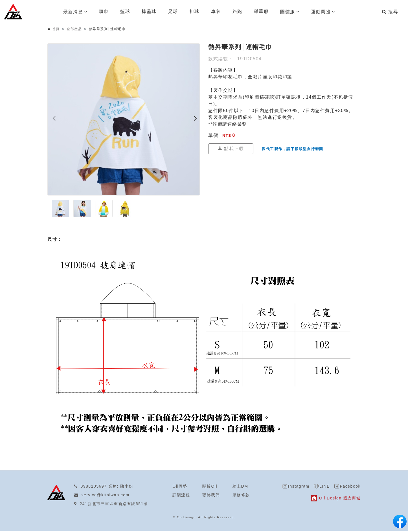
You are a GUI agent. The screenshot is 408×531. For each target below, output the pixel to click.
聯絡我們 (211, 495)
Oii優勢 (179, 486)
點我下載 (231, 148)
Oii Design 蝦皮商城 (340, 498)
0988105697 (94, 486)
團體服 (287, 11)
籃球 (125, 11)
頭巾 (104, 11)
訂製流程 (181, 495)
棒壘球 (149, 11)
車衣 (216, 11)
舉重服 (261, 11)
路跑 (237, 11)
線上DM (240, 486)
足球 (173, 11)
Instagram (299, 486)
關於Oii (209, 486)
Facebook (350, 486)
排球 (194, 11)
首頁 (56, 29)
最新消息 (73, 11)
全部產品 (74, 29)
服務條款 (241, 495)
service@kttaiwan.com (106, 495)
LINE (324, 486)
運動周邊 (321, 11)
